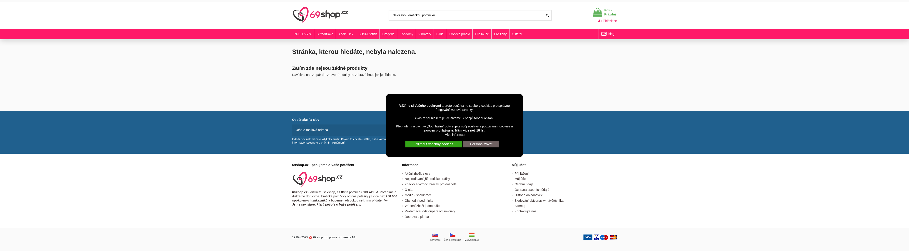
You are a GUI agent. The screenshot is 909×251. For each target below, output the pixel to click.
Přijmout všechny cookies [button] (434, 144)
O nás (409, 189)
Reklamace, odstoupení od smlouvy (430, 211)
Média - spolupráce (418, 195)
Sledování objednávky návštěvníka (539, 200)
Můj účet (520, 179)
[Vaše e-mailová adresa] (340, 130)
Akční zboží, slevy (417, 173)
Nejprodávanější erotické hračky (427, 179)
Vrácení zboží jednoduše (422, 206)
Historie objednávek (528, 195)
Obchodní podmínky (419, 200)
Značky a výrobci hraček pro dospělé (431, 184)
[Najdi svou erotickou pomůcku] (547, 15)
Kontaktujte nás (525, 211)
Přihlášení (521, 173)
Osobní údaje (523, 184)
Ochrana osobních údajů (531, 189)
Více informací (455, 135)
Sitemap (520, 206)
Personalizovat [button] (481, 144)
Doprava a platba (417, 216)
